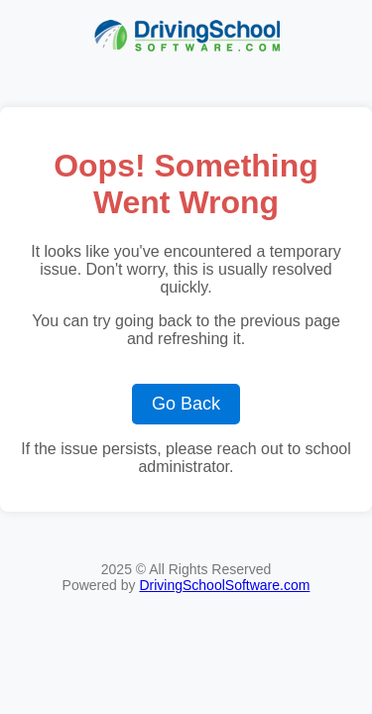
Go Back (186, 404)
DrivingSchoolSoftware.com (224, 585)
